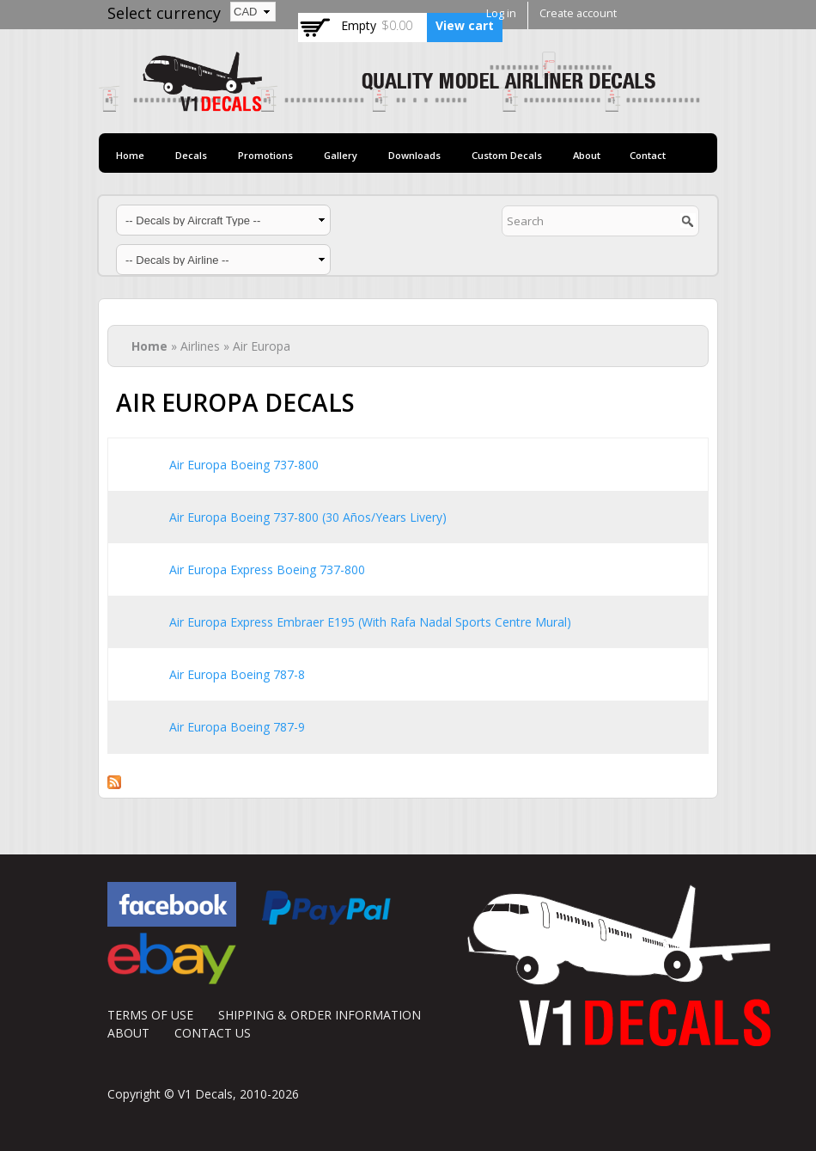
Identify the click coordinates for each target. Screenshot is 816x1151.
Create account (578, 13)
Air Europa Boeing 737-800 (244, 464)
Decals (191, 155)
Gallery (340, 155)
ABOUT (128, 1033)
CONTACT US (212, 1033)
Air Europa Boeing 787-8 (237, 674)
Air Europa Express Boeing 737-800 (267, 569)
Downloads (414, 155)
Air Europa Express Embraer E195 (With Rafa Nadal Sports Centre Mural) (370, 622)
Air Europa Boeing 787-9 (237, 727)
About (586, 155)
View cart (464, 25)
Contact (648, 155)
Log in (501, 13)
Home (130, 155)
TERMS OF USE (150, 1015)
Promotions (265, 155)
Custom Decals (507, 155)
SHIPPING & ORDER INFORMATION (319, 1015)
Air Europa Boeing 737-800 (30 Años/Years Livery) (308, 517)
